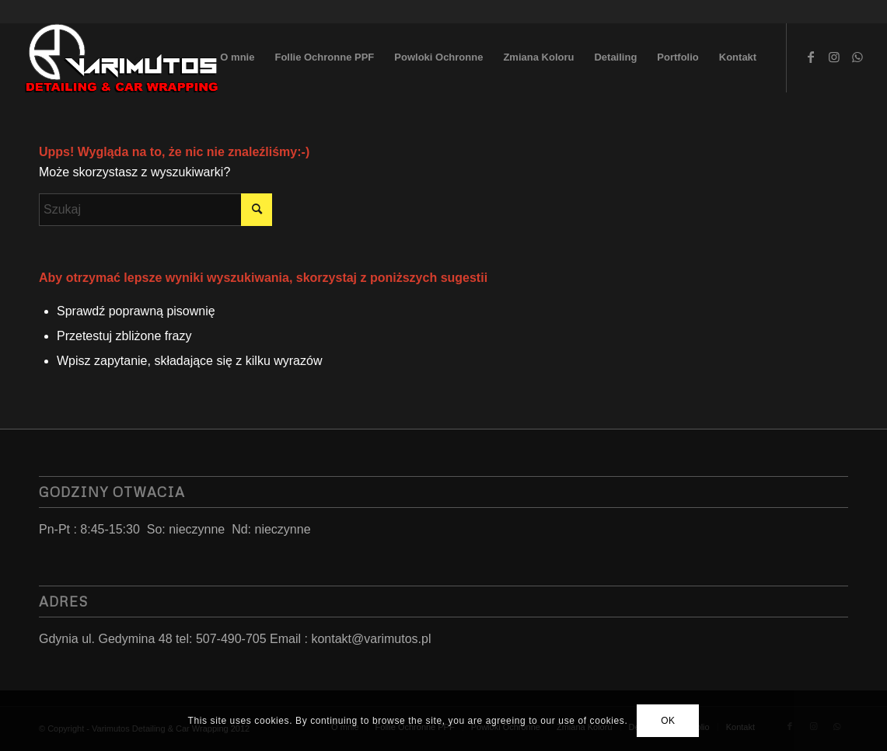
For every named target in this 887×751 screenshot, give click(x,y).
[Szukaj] (155, 209)
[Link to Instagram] (834, 56)
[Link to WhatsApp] (857, 56)
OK (668, 720)
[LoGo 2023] (123, 57)
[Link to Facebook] (810, 56)
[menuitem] (237, 57)
